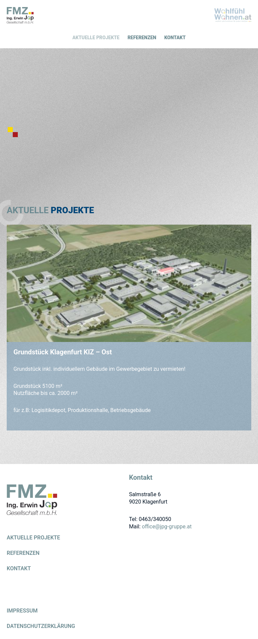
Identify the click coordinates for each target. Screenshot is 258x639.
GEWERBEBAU (20, 15)
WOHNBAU (232, 15)
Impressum (22, 611)
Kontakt (174, 37)
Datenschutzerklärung (41, 626)
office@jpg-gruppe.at (166, 526)
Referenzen (142, 37)
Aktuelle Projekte (96, 37)
